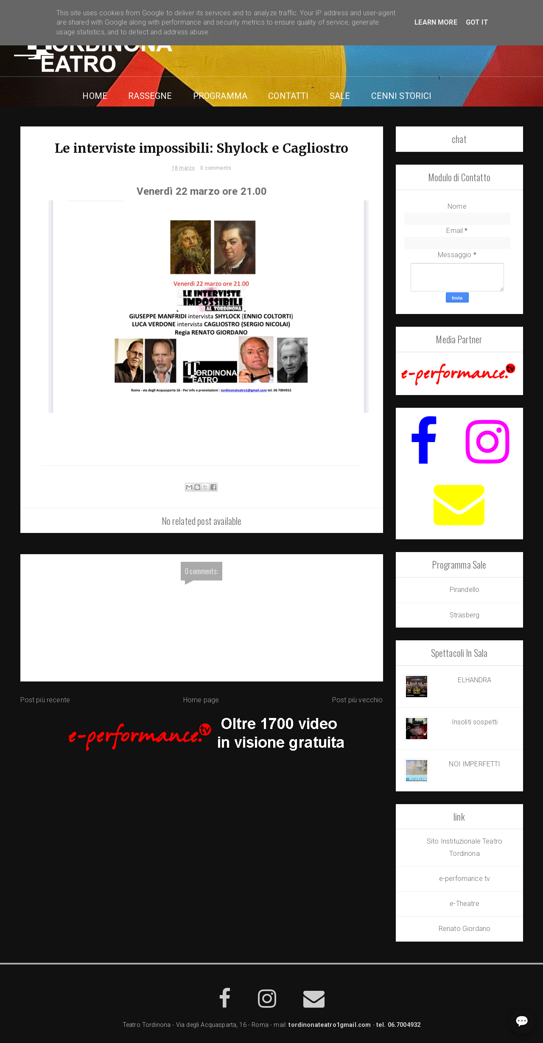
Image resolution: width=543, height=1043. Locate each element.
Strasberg (464, 615)
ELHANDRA (474, 680)
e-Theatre (464, 904)
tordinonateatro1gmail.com (329, 1025)
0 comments (215, 168)
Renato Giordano (464, 929)
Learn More (435, 22)
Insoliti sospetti (475, 722)
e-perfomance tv (464, 879)
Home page (201, 700)
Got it (477, 22)
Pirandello (465, 590)
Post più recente (45, 700)
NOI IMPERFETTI (474, 764)
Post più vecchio (357, 700)
